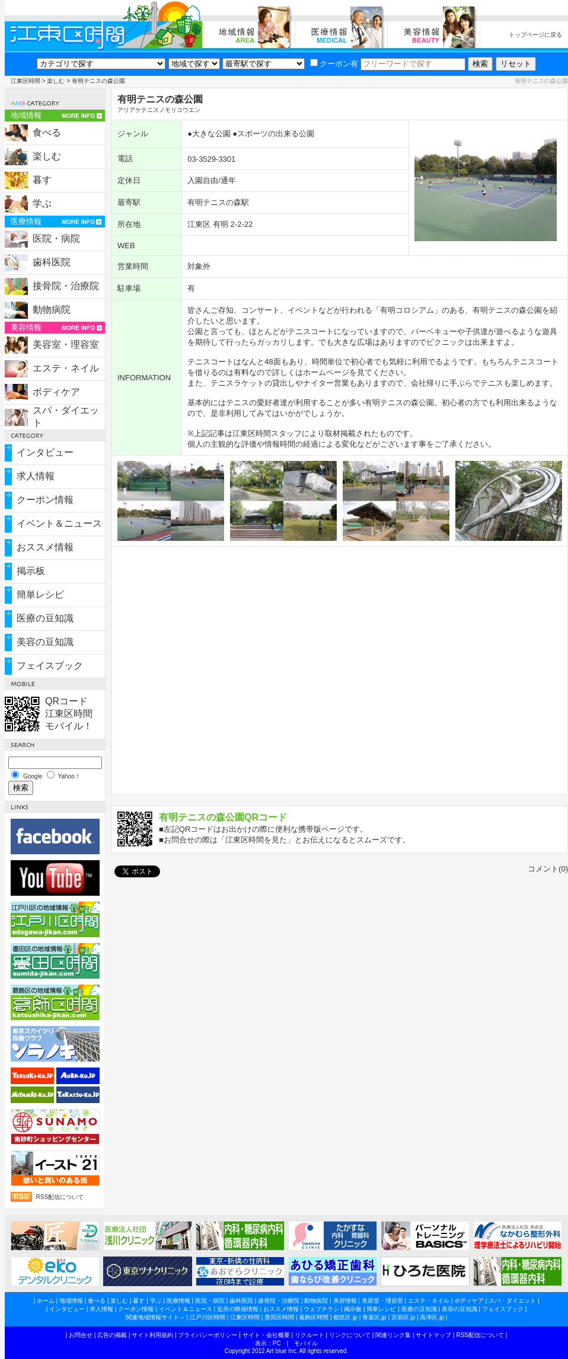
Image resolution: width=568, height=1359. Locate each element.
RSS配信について (60, 1197)
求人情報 (36, 476)
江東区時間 (25, 81)
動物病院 (52, 310)
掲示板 (31, 571)
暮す (42, 180)
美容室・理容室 (66, 344)
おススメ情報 (45, 547)
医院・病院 (56, 238)
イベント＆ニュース (59, 523)
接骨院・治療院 (66, 286)
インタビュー (45, 452)
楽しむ (56, 81)
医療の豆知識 (45, 618)
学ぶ (42, 203)
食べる (47, 132)
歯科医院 (52, 262)
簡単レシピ (40, 594)
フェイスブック (50, 666)
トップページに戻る (535, 34)
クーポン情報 (45, 500)
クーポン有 (334, 63)
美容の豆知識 (45, 642)
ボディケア (56, 392)
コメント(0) (548, 868)
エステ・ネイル (66, 368)
